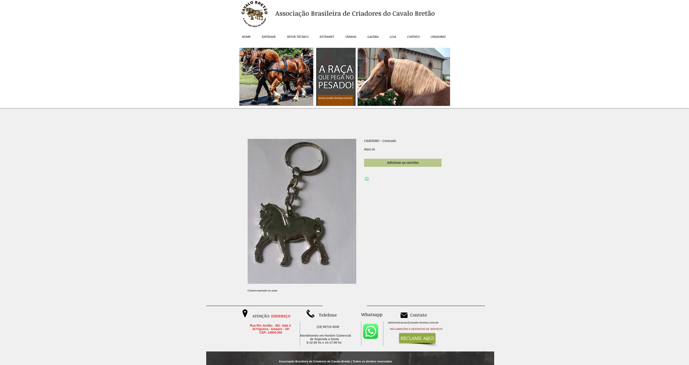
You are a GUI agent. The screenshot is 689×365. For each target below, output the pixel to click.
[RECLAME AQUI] (417, 338)
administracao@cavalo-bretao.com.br (413, 322)
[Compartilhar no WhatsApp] (367, 179)
